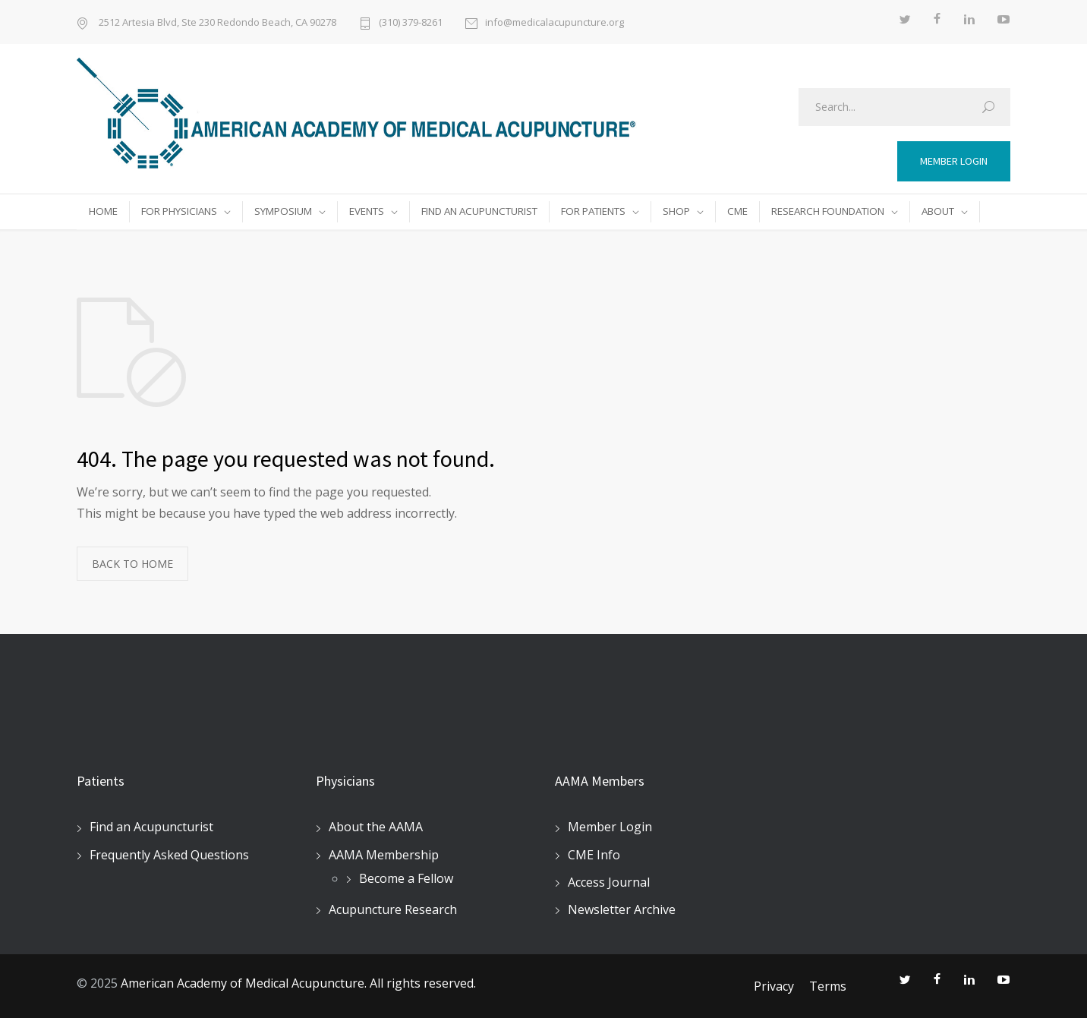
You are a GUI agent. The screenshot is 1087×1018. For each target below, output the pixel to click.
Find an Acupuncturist (151, 826)
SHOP (676, 211)
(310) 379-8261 (411, 22)
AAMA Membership (384, 854)
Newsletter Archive (622, 909)
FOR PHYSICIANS (179, 211)
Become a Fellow (406, 878)
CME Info (594, 854)
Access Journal (609, 882)
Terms (827, 986)
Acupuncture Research (393, 909)
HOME (103, 211)
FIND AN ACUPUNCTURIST (479, 211)
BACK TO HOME (132, 563)
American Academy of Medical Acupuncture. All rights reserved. (298, 983)
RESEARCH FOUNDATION (827, 211)
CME (737, 211)
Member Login (610, 826)
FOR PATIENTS (593, 211)
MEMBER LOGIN (954, 161)
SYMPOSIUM (283, 211)
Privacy (774, 986)
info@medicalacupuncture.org (554, 22)
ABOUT (938, 211)
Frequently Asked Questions (169, 854)
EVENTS (366, 211)
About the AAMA (376, 826)
